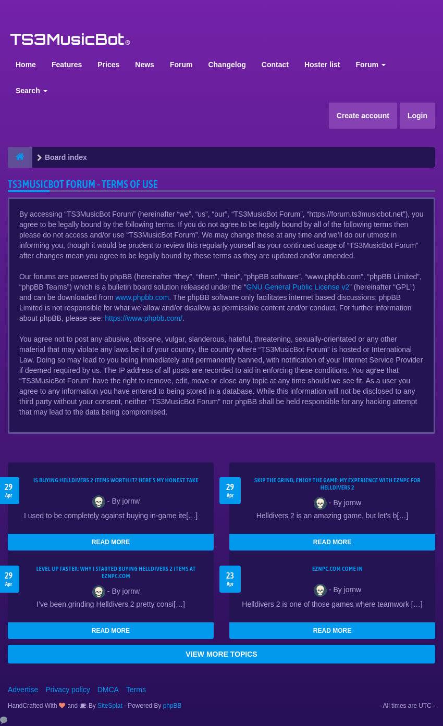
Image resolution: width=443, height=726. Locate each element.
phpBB (172, 705)
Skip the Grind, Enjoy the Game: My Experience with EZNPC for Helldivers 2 (337, 484)
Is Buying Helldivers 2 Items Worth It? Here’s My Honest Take (116, 480)
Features (67, 64)
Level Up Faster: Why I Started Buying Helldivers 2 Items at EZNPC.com (116, 572)
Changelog (226, 64)
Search (31, 90)
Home (26, 64)
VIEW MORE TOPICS (221, 654)
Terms (136, 689)
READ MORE (111, 542)
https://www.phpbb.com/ (143, 318)
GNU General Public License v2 (298, 287)
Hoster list (322, 64)
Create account (363, 115)
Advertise (23, 689)
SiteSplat (109, 705)
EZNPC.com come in (337, 568)
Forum (181, 64)
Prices (108, 64)
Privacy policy (67, 689)
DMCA (108, 689)
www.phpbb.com (142, 297)
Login (417, 115)
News (144, 64)
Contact (275, 64)
